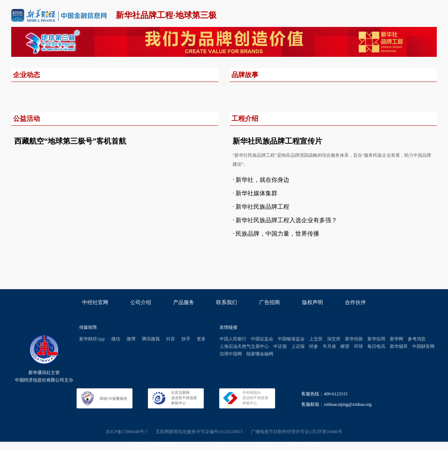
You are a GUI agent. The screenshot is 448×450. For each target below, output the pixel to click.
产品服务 (183, 302)
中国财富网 (423, 346)
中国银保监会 (291, 339)
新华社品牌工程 (144, 15)
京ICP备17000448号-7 (127, 431)
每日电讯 (376, 346)
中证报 (280, 346)
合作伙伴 (355, 302)
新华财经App (92, 339)
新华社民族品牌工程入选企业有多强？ (286, 220)
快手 (185, 339)
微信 (115, 339)
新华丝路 (354, 339)
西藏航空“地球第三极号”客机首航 (70, 141)
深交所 (333, 339)
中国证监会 (262, 339)
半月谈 (329, 346)
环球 (358, 346)
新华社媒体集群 (256, 193)
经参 (313, 346)
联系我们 (226, 302)
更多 (201, 339)
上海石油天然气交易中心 (244, 346)
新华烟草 (399, 346)
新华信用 (376, 339)
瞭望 (344, 346)
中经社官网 (95, 302)
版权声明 (312, 302)
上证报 (298, 346)
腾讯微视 (151, 339)
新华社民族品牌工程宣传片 (277, 141)
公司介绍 (140, 302)
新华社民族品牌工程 (262, 206)
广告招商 (269, 302)
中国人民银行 (233, 339)
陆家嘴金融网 (259, 353)
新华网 (396, 339)
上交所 (316, 339)
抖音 (170, 339)
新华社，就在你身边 (262, 180)
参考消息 (417, 339)
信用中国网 (231, 353)
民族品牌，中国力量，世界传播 (277, 233)
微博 (131, 339)
